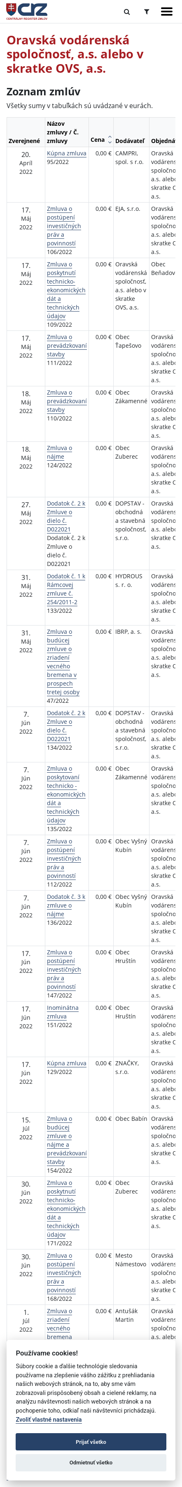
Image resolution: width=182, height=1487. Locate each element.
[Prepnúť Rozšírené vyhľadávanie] (147, 11)
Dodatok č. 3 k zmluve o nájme (66, 905)
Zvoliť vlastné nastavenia (49, 1419)
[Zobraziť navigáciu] (166, 11)
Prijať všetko (91, 1442)
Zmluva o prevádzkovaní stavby (67, 345)
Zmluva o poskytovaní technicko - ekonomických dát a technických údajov (66, 794)
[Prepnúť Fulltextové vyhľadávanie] (127, 11)
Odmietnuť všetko (91, 1462)
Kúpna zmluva (66, 153)
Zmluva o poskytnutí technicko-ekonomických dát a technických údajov (66, 290)
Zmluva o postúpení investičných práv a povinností (64, 226)
